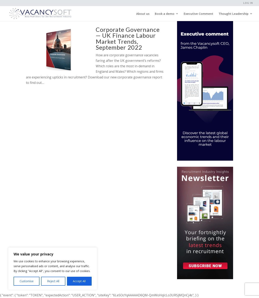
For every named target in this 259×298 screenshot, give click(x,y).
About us (143, 14)
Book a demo (164, 14)
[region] (52, 268)
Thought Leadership (233, 14)
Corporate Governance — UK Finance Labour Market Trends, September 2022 (128, 38)
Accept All (79, 281)
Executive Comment (198, 14)
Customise (27, 281)
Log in (248, 3)
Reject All (53, 281)
